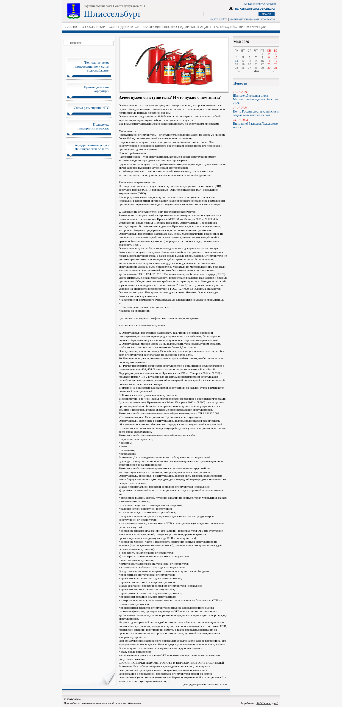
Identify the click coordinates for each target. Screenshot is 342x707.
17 (275, 61)
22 (262, 64)
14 (255, 61)
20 (249, 64)
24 (275, 64)
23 (268, 64)
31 (275, 67)
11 (236, 61)
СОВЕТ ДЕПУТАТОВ (124, 27)
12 (243, 61)
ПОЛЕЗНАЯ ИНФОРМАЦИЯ (259, 3)
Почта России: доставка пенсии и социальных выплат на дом (256, 111)
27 (249, 67)
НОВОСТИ (76, 43)
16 (268, 61)
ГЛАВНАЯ (71, 27)
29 (262, 67)
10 (275, 57)
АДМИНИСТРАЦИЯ (194, 27)
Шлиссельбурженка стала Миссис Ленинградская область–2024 (256, 97)
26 (243, 67)
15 (262, 61)
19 (243, 64)
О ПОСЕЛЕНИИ (94, 27)
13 (249, 61)
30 (268, 67)
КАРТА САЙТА (218, 19)
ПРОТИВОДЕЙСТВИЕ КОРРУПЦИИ (239, 27)
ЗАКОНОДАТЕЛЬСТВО (160, 27)
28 (255, 67)
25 (236, 67)
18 (236, 64)
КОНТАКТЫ (268, 19)
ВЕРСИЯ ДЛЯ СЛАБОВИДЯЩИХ (255, 8)
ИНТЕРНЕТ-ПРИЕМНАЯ (244, 19)
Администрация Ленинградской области (122, 11)
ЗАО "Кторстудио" (267, 703)
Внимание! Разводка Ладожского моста (256, 123)
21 (255, 64)
